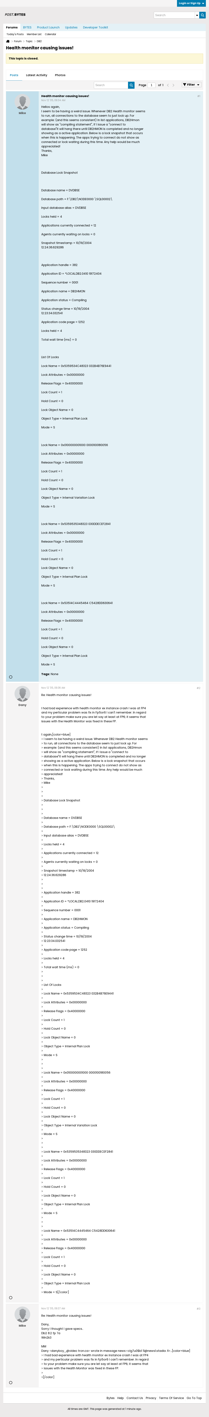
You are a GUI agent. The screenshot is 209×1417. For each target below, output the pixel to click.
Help (120, 1398)
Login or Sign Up (191, 3)
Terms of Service (171, 1398)
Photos (60, 75)
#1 (198, 96)
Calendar (50, 34)
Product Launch (48, 27)
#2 (198, 688)
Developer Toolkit (95, 27)
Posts (14, 75)
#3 (198, 1308)
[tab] (14, 75)
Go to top (194, 1398)
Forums (12, 27)
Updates (71, 27)
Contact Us (135, 1398)
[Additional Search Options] (197, 15)
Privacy (151, 1398)
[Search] (176, 15)
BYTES (27, 27)
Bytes (111, 1398)
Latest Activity (36, 75)
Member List (34, 34)
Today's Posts (15, 34)
